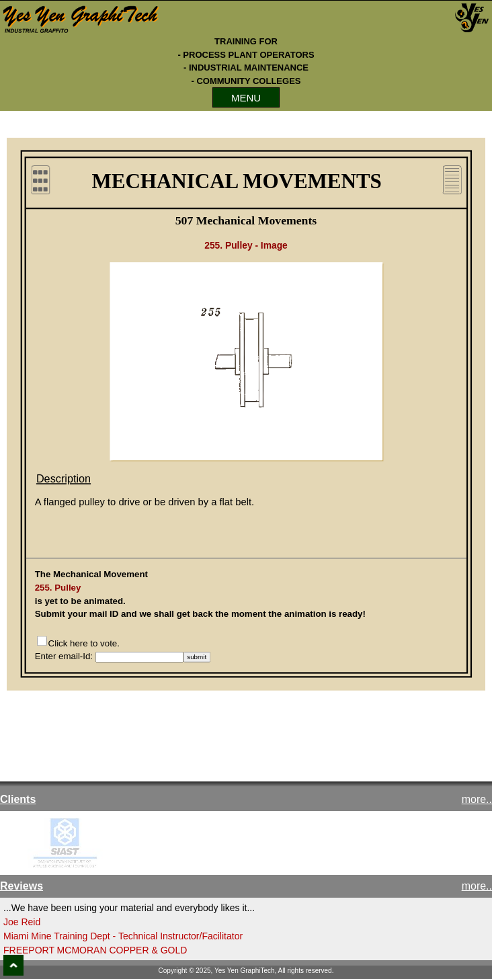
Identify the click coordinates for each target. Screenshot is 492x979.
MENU (246, 97)
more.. (477, 799)
